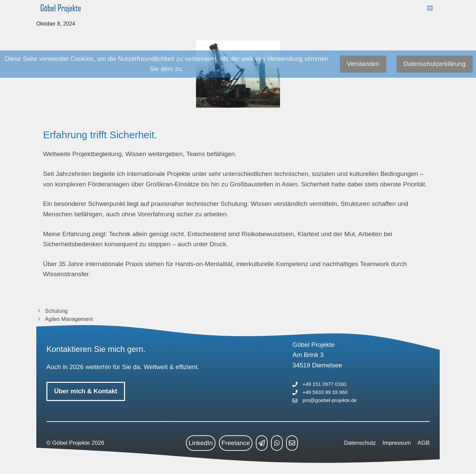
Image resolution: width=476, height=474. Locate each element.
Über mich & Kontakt (85, 391)
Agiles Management (69, 319)
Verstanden (363, 63)
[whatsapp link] (277, 443)
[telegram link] (262, 443)
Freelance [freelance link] (236, 442)
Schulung (56, 311)
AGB (424, 443)
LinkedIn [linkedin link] (201, 442)
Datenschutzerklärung (434, 63)
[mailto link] (292, 443)
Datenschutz (360, 443)
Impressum (397, 443)
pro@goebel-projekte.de (330, 400)
